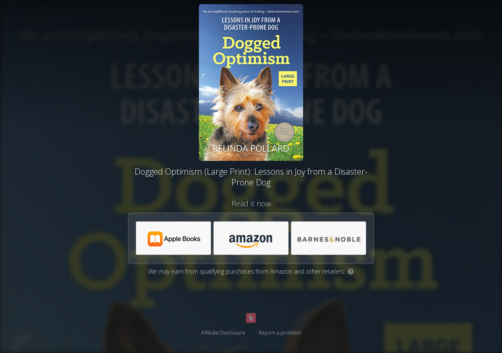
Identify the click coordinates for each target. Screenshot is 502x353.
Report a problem (280, 332)
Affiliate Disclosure (223, 332)
